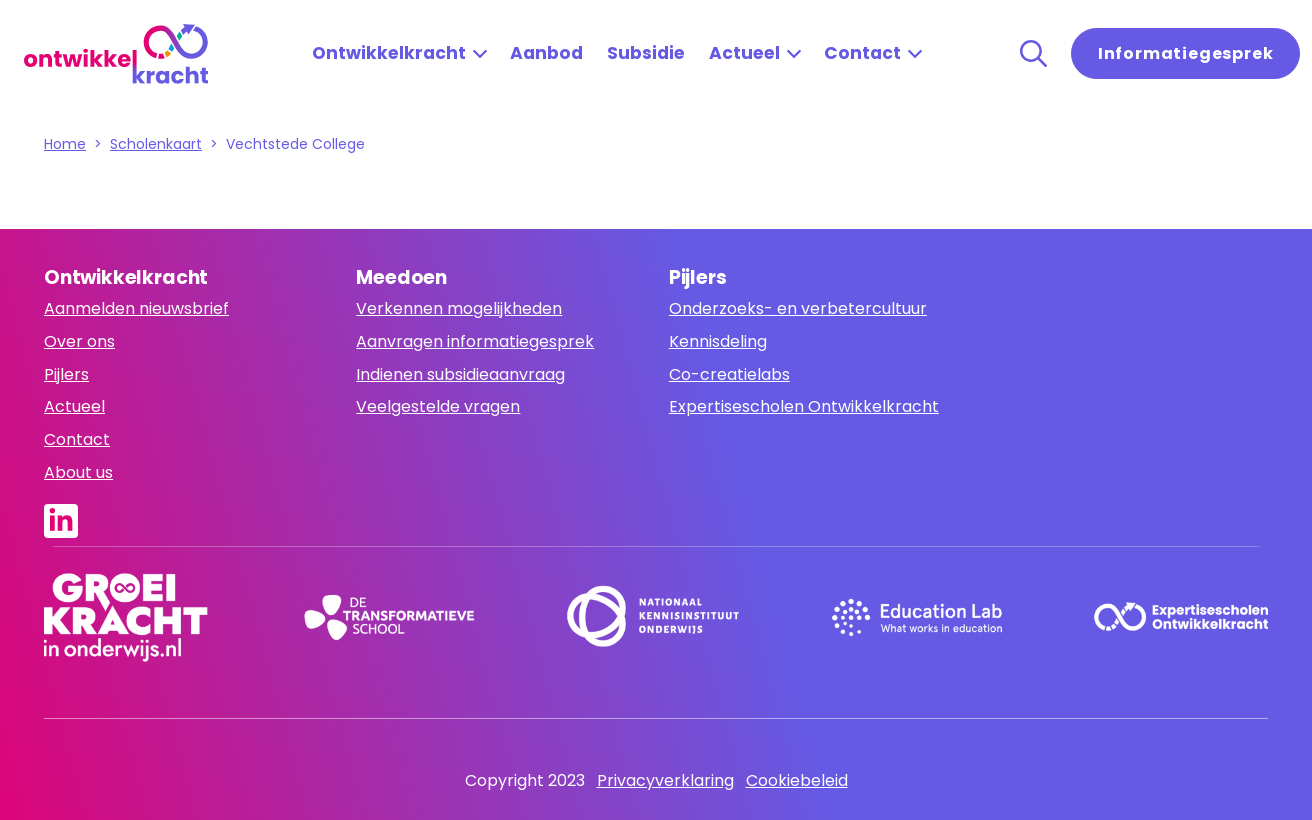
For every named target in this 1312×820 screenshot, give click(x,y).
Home (65, 144)
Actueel (744, 53)
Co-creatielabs (729, 374)
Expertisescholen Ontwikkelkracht (804, 406)
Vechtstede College (295, 144)
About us (78, 472)
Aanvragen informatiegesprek (475, 341)
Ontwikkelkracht (389, 53)
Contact (862, 53)
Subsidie (646, 53)
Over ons (79, 341)
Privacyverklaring (665, 780)
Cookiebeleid (797, 780)
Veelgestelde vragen (438, 406)
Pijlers (66, 374)
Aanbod (546, 53)
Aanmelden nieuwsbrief (136, 308)
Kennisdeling (718, 341)
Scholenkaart (156, 144)
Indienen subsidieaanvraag (460, 374)
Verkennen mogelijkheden (459, 308)
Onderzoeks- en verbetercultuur (798, 308)
